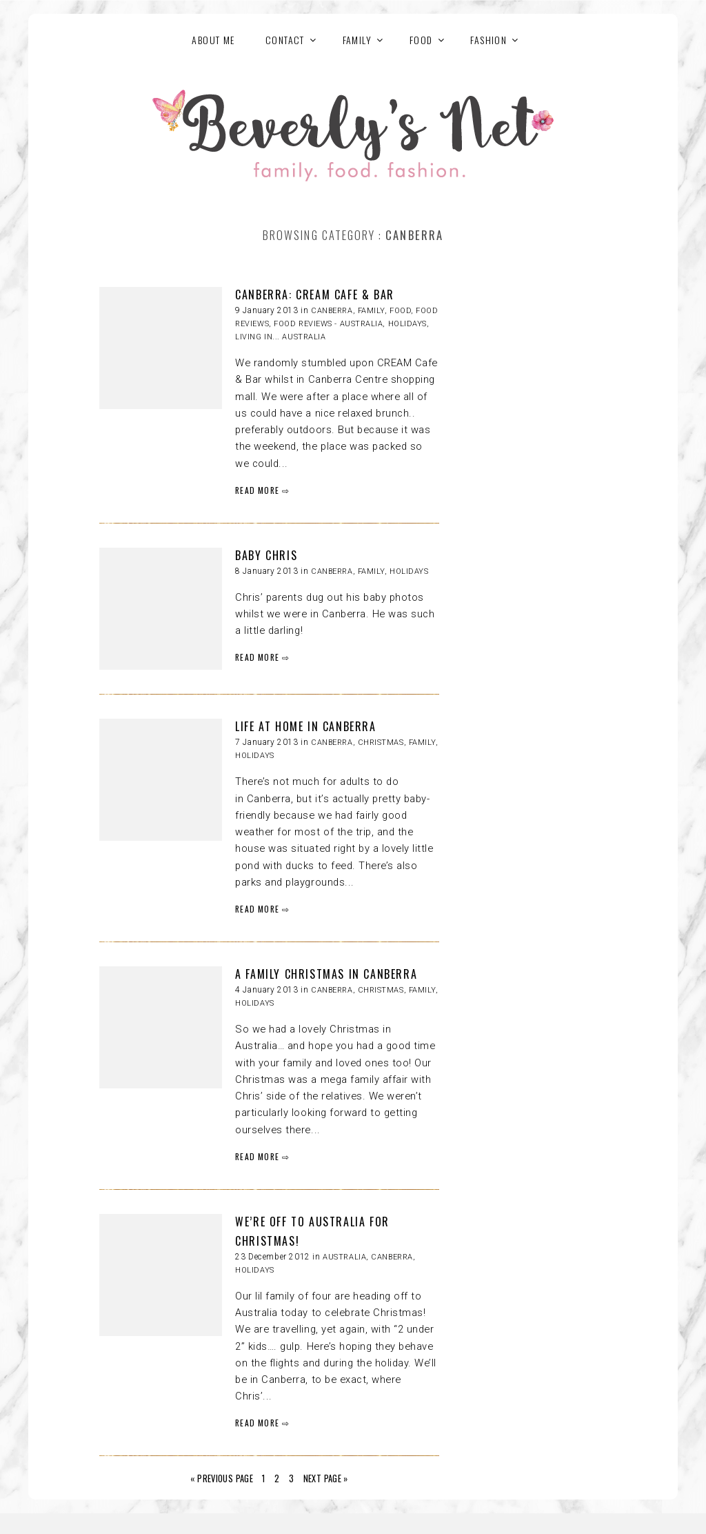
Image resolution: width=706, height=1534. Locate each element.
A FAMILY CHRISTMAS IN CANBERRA (326, 974)
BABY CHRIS (266, 555)
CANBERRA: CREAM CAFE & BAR (314, 294)
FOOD (421, 39)
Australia (344, 1257)
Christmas (381, 742)
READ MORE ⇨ (262, 490)
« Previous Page (221, 1478)
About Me (213, 39)
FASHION (488, 39)
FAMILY (357, 39)
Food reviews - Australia (328, 323)
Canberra (331, 310)
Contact (285, 39)
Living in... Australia (280, 336)
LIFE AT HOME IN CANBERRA (305, 726)
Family (371, 310)
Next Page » (325, 1478)
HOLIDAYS (407, 323)
